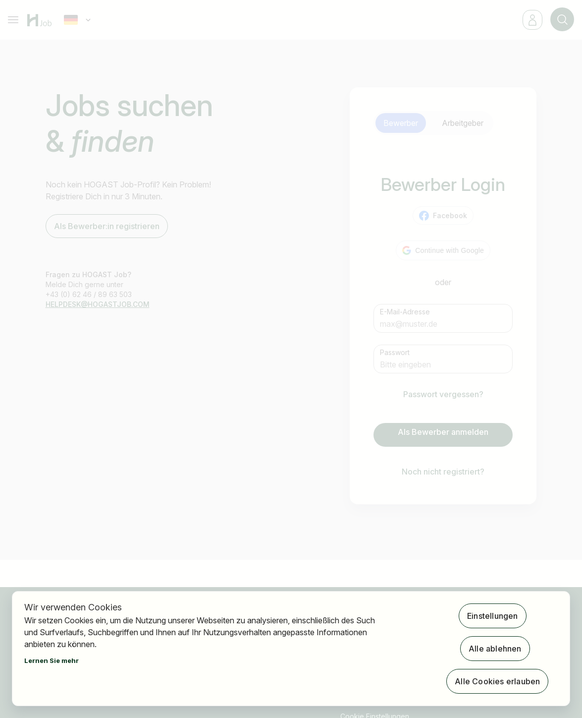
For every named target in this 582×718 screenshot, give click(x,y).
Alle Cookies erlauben (497, 681)
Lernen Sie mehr (51, 660)
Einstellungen (492, 616)
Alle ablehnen (495, 649)
